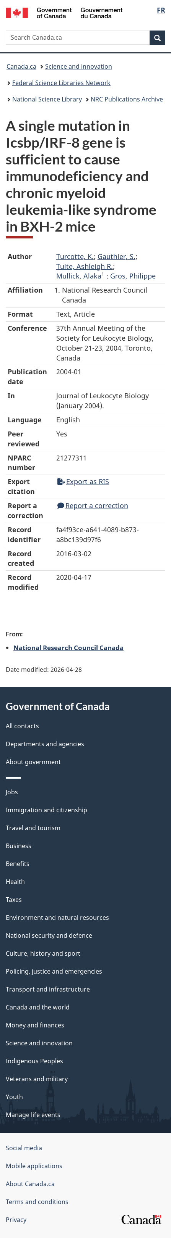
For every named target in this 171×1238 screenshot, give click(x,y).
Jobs (12, 792)
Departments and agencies (45, 744)
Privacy (16, 1219)
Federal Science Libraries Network (61, 83)
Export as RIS (83, 481)
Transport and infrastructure (48, 989)
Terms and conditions (37, 1202)
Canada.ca (21, 66)
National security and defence (49, 935)
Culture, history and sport (43, 953)
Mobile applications (34, 1166)
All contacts (22, 726)
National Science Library (47, 99)
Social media (24, 1148)
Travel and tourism (33, 828)
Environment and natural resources (57, 917)
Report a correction (92, 505)
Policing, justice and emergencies (54, 971)
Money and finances (35, 1025)
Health (15, 881)
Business (18, 846)
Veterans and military (37, 1079)
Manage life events (33, 1115)
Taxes (14, 899)
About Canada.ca (30, 1184)
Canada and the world (38, 1007)
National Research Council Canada (68, 647)
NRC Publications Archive (127, 99)
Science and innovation (78, 66)
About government (33, 762)
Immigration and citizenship (46, 810)
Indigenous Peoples (34, 1061)
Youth (14, 1097)
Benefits (17, 864)
